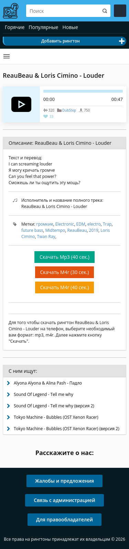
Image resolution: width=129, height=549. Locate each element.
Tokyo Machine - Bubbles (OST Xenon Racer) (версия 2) (66, 429)
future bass (32, 230)
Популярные (43, 27)
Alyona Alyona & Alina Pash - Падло (48, 383)
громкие (44, 224)
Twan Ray (46, 236)
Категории (6, 56)
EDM (80, 224)
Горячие (14, 27)
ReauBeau (77, 230)
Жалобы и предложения (64, 480)
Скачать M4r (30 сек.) (64, 272)
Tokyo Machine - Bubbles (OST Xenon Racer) (56, 417)
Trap (107, 224)
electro (94, 224)
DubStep (69, 110)
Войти (120, 10)
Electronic (64, 224)
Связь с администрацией (64, 500)
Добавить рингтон (60, 41)
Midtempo (55, 230)
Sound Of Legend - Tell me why (43, 394)
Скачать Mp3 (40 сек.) (64, 257)
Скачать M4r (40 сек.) (64, 287)
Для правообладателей (64, 519)
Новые (70, 27)
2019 (93, 230)
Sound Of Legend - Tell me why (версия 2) (54, 406)
